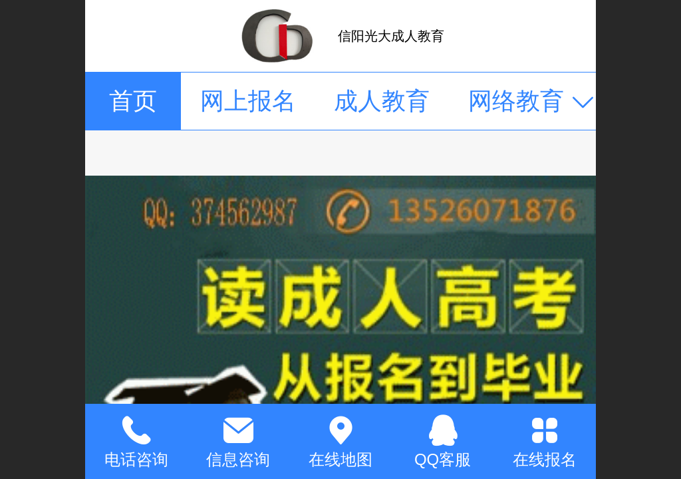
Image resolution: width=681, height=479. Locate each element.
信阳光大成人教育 (391, 36)
